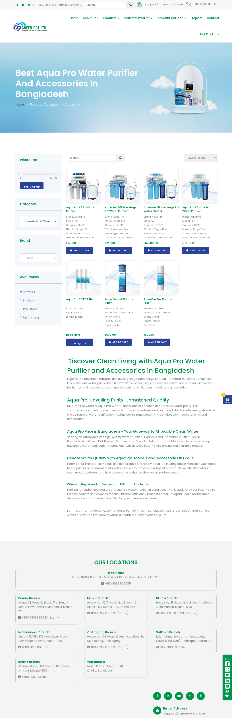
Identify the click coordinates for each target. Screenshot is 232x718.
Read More (73, 335)
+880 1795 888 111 (205, 4)
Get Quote (79, 343)
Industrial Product (137, 18)
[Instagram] (190, 696)
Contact (213, 18)
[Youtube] (179, 696)
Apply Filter (32, 187)
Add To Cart (79, 250)
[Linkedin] (168, 696)
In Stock (28, 300)
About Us (89, 18)
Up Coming (31, 317)
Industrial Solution (170, 18)
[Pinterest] (201, 696)
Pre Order (30, 309)
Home (74, 18)
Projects (196, 18)
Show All (29, 292)
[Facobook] (157, 696)
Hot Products (209, 34)
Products (110, 18)
